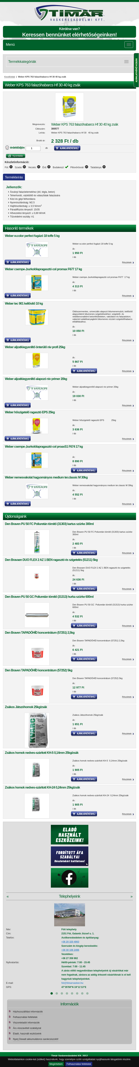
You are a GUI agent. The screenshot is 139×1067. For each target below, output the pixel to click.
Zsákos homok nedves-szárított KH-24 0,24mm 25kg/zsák (42, 787)
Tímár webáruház (39, 13)
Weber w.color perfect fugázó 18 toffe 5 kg (32, 235)
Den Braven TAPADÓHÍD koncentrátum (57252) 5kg (38, 670)
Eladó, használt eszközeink (27, 1033)
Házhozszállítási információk (28, 1011)
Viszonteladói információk (26, 1022)
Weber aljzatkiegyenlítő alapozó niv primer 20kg (36, 379)
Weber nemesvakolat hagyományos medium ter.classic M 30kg (46, 477)
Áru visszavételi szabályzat (27, 1028)
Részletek (127, 262)
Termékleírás (14, 177)
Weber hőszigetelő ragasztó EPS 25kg (30, 412)
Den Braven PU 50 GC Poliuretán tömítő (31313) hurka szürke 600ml (49, 596)
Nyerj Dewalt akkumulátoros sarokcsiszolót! (35, 1039)
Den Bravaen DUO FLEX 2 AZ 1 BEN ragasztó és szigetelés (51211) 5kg (51, 559)
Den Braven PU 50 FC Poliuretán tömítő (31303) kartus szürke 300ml (49, 524)
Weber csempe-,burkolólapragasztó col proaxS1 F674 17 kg (44, 446)
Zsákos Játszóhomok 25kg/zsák (26, 707)
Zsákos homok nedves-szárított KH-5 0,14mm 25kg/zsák (41, 752)
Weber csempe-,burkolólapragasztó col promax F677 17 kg (43, 269)
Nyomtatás (16, 156)
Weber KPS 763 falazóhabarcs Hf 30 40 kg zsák (84, 124)
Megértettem (56, 1064)
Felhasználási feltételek (79, 1064)
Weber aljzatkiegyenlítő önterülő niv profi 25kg (35, 347)
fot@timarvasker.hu (72, 983)
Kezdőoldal (9, 77)
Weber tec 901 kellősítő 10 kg (24, 303)
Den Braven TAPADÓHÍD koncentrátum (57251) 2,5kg (39, 632)
